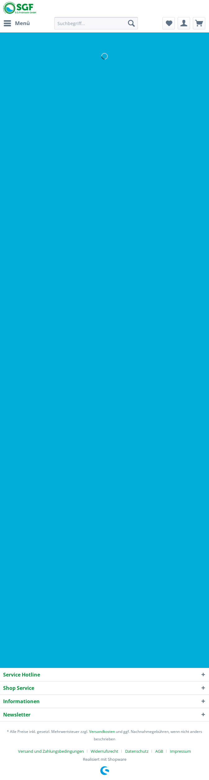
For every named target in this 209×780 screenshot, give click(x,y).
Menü (17, 22)
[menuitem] (16, 23)
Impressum (180, 751)
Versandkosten (102, 731)
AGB (159, 751)
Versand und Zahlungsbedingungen (51, 751)
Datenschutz (136, 751)
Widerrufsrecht (104, 751)
